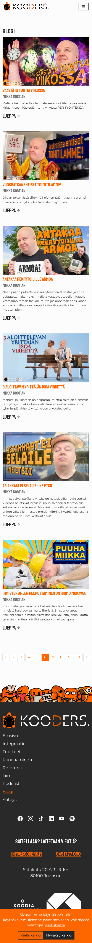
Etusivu (10, 735)
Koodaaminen (17, 759)
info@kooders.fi (26, 854)
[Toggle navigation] (84, 6)
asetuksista (55, 925)
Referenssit (14, 767)
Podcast (11, 783)
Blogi (8, 791)
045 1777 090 (68, 854)
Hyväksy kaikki (59, 935)
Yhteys (9, 799)
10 (78, 657)
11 (87, 657)
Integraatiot (15, 743)
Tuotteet (12, 751)
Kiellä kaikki (31, 935)
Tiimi (8, 775)
